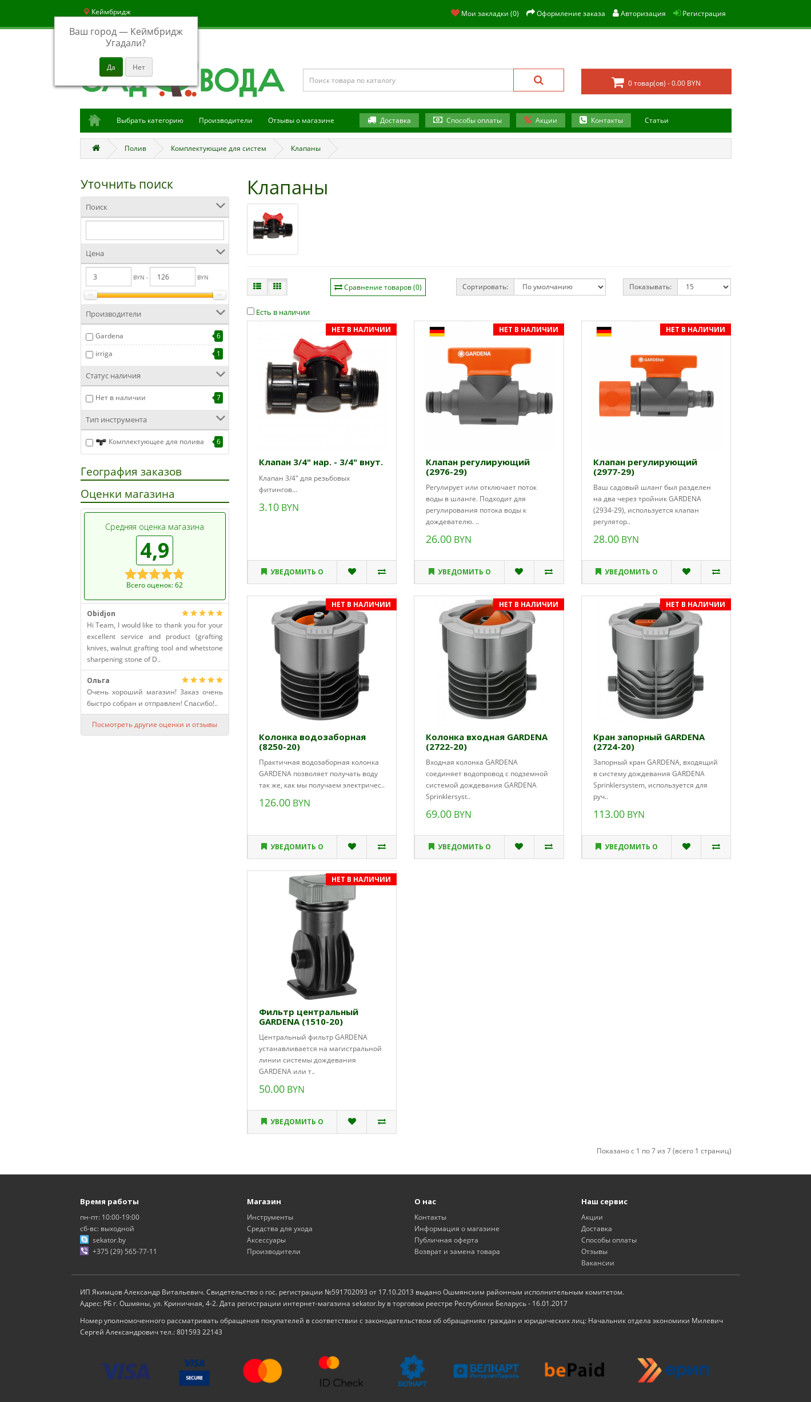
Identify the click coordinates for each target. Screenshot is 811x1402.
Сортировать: (485, 286)
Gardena (109, 336)
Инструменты (270, 1217)
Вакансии (597, 1263)
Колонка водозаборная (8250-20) (312, 741)
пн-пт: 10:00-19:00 (109, 1217)
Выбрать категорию (150, 120)
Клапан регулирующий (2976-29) (478, 466)
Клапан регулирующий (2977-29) (645, 466)
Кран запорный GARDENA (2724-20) (649, 741)
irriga (104, 353)
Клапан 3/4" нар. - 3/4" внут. (321, 462)
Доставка (395, 120)
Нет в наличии (120, 397)
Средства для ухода (280, 1228)
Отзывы (594, 1251)
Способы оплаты (474, 120)
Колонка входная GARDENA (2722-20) (487, 741)
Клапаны (306, 148)
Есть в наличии (278, 312)
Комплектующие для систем (218, 148)
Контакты (607, 120)
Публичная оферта (446, 1240)
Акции (546, 120)
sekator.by (109, 1240)
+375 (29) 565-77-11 (125, 1251)
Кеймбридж (107, 12)
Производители (226, 120)
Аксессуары (266, 1240)
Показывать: (650, 286)
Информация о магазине (457, 1228)
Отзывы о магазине (301, 120)
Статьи (657, 120)
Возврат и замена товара (457, 1251)
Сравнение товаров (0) (383, 287)
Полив (135, 148)
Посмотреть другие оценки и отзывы (154, 724)
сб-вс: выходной (107, 1228)
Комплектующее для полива (149, 442)
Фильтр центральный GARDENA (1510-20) (308, 1016)
